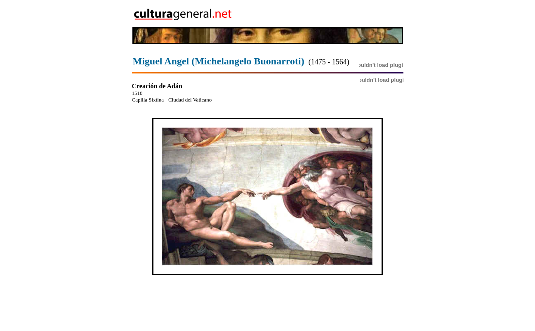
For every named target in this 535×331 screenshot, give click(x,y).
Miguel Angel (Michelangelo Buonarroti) (218, 61)
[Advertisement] (355, 13)
